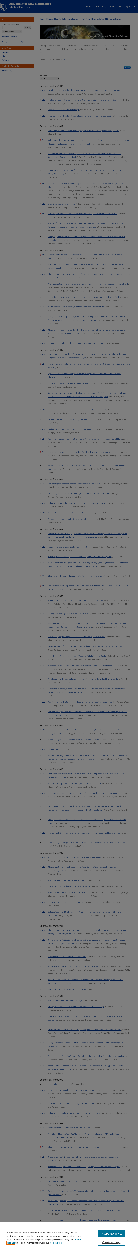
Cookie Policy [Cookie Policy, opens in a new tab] (56, 1242)
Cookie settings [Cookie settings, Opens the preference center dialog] (111, 1242)
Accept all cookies (111, 1233)
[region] (69, 1237)
